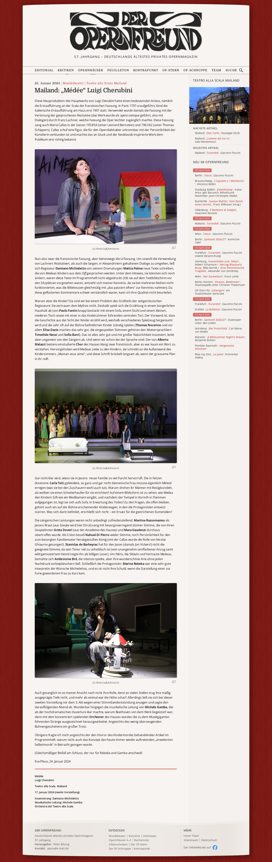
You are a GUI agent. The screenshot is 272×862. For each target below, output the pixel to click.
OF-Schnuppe (195, 70)
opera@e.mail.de (58, 848)
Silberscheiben (118, 844)
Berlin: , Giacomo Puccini (214, 175)
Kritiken (66, 70)
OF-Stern (170, 70)
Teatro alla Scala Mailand (106, 83)
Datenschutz (209, 840)
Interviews (149, 836)
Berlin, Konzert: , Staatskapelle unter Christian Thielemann (220, 283)
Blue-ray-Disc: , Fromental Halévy (216, 356)
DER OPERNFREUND (48, 830)
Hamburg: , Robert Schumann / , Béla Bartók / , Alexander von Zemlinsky (219, 266)
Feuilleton (118, 70)
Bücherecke (141, 840)
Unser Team (191, 836)
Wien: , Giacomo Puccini (213, 234)
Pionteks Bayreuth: (214, 347)
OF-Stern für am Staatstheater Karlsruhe (212, 292)
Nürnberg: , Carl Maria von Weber (218, 330)
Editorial (44, 70)
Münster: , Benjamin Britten (220, 339)
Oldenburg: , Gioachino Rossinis (216, 211)
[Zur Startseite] (136, 31)
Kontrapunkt (145, 70)
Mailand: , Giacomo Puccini (217, 223)
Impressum (191, 840)
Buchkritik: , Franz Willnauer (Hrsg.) (219, 203)
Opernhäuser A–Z (120, 840)
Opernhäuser (90, 70)
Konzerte (134, 836)
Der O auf (197, 847)
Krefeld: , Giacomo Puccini (218, 309)
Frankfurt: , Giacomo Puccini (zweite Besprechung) (218, 254)
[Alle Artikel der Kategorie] (219, 105)
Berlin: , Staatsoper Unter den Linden (218, 321)
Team (216, 70)
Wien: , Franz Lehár (217, 276)
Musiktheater (73, 83)
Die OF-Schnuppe (120, 848)
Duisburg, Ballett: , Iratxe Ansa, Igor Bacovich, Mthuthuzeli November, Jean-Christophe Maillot (218, 193)
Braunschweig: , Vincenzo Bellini (219, 182)
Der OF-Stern (139, 844)
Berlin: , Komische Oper (217, 241)
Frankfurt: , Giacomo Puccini (218, 304)
